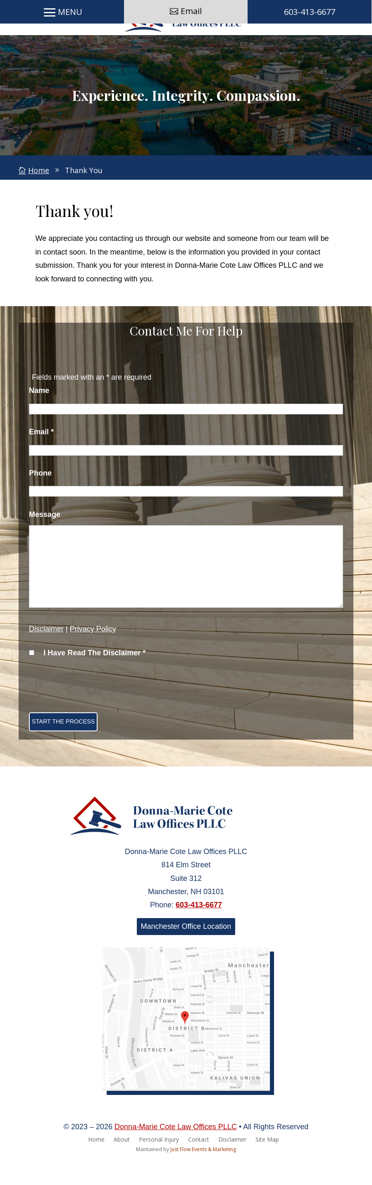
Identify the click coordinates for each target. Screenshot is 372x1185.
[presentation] (92, 709)
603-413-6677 (309, 46)
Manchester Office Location (186, 950)
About (122, 1163)
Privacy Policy (93, 652)
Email (191, 46)
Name (39, 414)
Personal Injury (159, 1163)
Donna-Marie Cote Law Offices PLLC (175, 1150)
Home (96, 1163)
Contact (198, 1163)
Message (44, 538)
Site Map (267, 1163)
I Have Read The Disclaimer (94, 676)
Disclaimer (46, 652)
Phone (40, 497)
